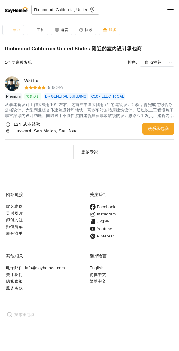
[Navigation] (170, 10)
